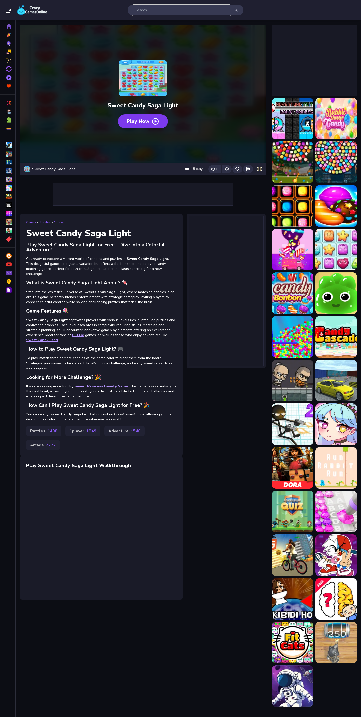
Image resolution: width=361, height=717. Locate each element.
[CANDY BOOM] (336, 293)
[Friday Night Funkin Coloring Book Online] (336, 555)
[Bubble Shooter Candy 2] (336, 118)
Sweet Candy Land (42, 340)
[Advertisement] (143, 194)
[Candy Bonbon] (292, 293)
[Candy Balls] (292, 249)
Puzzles (45, 222)
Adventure (124, 431)
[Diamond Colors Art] (336, 511)
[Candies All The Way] (292, 206)
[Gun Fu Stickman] (292, 424)
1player (59, 222)
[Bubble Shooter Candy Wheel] (292, 162)
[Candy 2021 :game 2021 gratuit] (336, 206)
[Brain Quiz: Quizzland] (336, 599)
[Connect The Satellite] (292, 686)
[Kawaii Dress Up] (336, 424)
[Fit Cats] (292, 642)
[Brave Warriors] (292, 380)
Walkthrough (115, 465)
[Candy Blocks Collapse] (336, 249)
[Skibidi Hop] (292, 599)
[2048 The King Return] (336, 642)
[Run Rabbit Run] (336, 468)
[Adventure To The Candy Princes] (292, 118)
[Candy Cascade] (336, 337)
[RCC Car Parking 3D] (336, 380)
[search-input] (181, 10)
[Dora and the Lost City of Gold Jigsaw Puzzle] (292, 468)
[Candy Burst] (292, 337)
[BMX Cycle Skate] (292, 555)
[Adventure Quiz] (292, 511)
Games (31, 222)
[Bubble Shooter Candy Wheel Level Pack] (336, 162)
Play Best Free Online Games (32, 10)
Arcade (43, 445)
